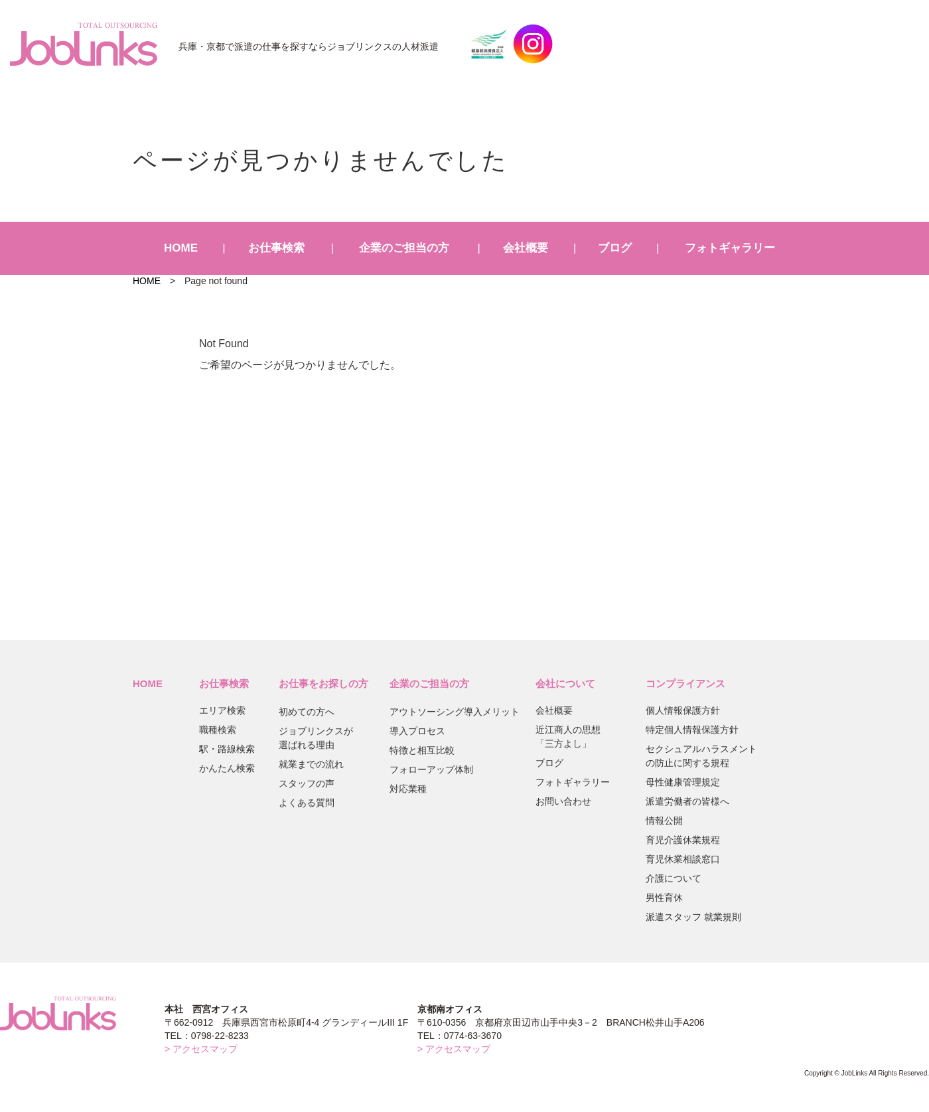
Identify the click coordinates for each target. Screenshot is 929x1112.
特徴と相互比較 (422, 750)
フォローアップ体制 (431, 769)
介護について (673, 878)
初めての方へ (306, 711)
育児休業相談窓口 (683, 859)
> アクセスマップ (201, 1049)
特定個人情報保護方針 (692, 729)
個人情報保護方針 (683, 710)
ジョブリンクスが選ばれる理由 (316, 738)
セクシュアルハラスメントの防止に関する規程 (701, 756)
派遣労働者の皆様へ (687, 801)
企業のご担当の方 (404, 248)
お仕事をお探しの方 (323, 683)
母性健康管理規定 (683, 782)
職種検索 (217, 729)
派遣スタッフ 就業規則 (693, 917)
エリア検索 (222, 710)
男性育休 (664, 897)
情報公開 (664, 820)
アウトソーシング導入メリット (455, 711)
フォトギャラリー (730, 248)
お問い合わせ (563, 801)
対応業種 (408, 788)
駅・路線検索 (227, 749)
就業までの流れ (311, 764)
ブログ (615, 248)
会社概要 (525, 248)
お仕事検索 (276, 248)
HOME (181, 248)
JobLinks (83, 44)
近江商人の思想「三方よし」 (568, 736)
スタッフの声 (306, 783)
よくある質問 (306, 802)
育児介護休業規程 (683, 839)
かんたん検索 (227, 768)
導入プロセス (417, 731)
